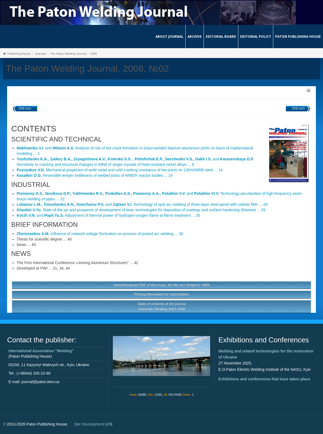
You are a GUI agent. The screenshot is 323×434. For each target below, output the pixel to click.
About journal (169, 36)
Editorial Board (221, 36)
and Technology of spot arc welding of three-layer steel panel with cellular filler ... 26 (142, 204)
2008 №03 (298, 108)
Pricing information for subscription (161, 294)
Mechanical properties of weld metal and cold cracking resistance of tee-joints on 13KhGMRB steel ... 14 (120, 170)
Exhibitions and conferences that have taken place (264, 379)
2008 (93, 53)
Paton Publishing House (298, 36)
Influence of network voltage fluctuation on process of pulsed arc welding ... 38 (100, 234)
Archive (194, 36)
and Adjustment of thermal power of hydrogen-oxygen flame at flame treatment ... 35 (108, 215)
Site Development (93, 424)
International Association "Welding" (41, 351)
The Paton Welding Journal (68, 53)
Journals (40, 53)
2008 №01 (25, 108)
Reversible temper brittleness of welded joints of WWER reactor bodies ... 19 (94, 175)
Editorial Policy (255, 36)
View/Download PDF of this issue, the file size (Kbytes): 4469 (161, 285)
